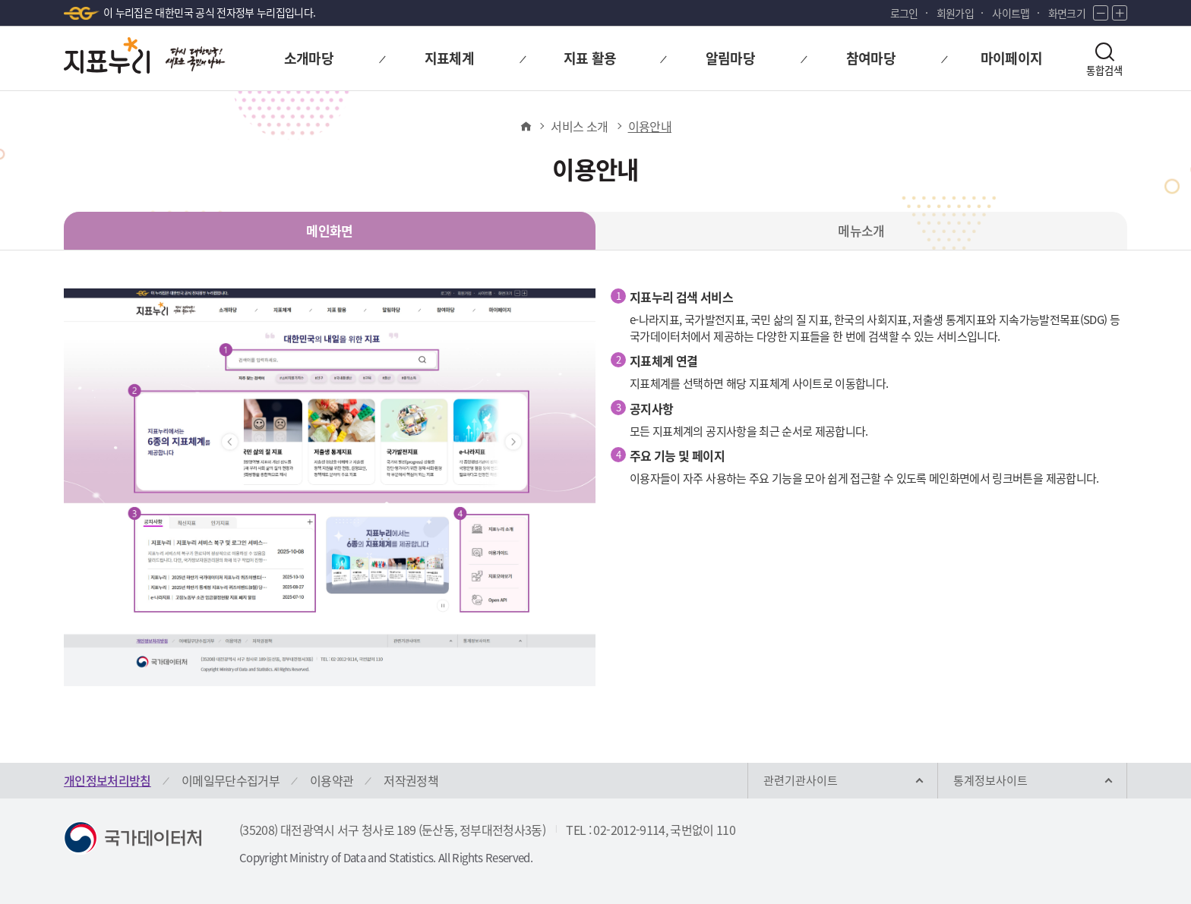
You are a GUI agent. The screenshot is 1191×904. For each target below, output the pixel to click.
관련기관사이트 (800, 780)
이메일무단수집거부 (231, 780)
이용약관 (331, 780)
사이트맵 (1010, 12)
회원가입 (955, 12)
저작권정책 (411, 780)
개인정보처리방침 (107, 780)
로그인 (904, 12)
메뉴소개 (861, 230)
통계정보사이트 (990, 780)
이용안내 (649, 126)
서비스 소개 (579, 126)
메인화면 (329, 230)
